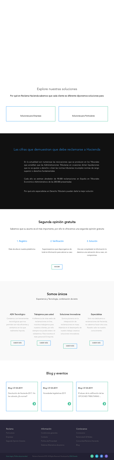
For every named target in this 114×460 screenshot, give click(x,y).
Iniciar (57, 267)
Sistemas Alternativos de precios (52, 445)
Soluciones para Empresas (30, 116)
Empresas (9, 437)
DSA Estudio (73, 456)
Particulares (10, 433)
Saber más (17, 343)
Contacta (44, 437)
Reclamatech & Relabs (84, 437)
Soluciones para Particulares (83, 116)
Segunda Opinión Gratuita (15, 441)
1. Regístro (22, 241)
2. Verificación (57, 241)
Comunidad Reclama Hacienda (87, 441)
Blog (78, 445)
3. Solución (92, 241)
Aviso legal (9, 456)
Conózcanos (80, 433)
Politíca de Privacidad (49, 441)
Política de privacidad (20, 456)
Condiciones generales (49, 433)
